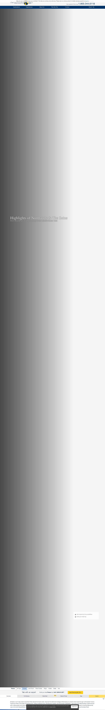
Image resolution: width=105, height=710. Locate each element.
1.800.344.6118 (86, 4)
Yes (86, 1)
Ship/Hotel (45, 696)
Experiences (29, 7)
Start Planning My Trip (75, 692)
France (13, 688)
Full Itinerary (26, 696)
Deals (54, 688)
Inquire (96, 696)
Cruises (24, 688)
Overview (9, 696)
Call (59, 692)
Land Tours (31, 688)
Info (59, 688)
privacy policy (53, 707)
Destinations (16, 7)
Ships (45, 688)
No (88, 1)
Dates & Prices (60, 696)
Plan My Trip (54, 7)
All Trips (19, 688)
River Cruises (39, 688)
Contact (67, 7)
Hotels (50, 688)
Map (81, 696)
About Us (41, 7)
